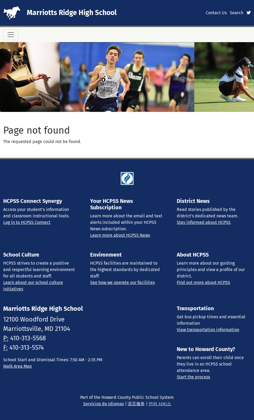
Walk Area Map (17, 366)
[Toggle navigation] (10, 34)
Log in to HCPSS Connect (26, 222)
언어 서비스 (160, 403)
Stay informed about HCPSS (204, 222)
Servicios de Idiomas (103, 403)
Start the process (193, 376)
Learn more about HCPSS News (120, 235)
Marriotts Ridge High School (72, 12)
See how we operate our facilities (122, 282)
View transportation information (208, 329)
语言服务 (136, 403)
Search (236, 12)
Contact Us (216, 12)
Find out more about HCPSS (203, 282)
